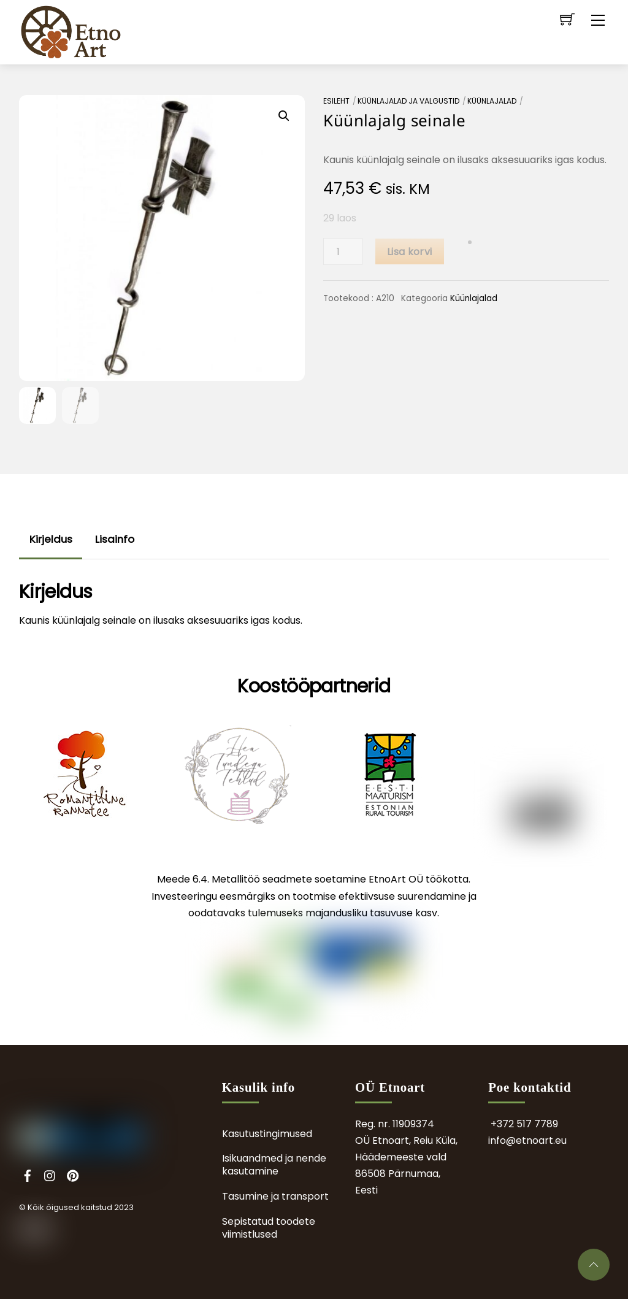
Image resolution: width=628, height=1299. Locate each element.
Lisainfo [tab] (114, 539)
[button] (284, 116)
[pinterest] (73, 1174)
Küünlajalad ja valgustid (408, 101)
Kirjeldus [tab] (50, 539)
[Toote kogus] (342, 251)
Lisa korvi (409, 252)
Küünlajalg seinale (394, 120)
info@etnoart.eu (527, 1140)
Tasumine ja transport (275, 1196)
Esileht (336, 101)
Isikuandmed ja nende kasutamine (274, 1164)
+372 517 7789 (524, 1124)
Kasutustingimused (267, 1134)
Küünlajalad (491, 101)
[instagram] (50, 1174)
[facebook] (27, 1174)
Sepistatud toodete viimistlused (268, 1227)
